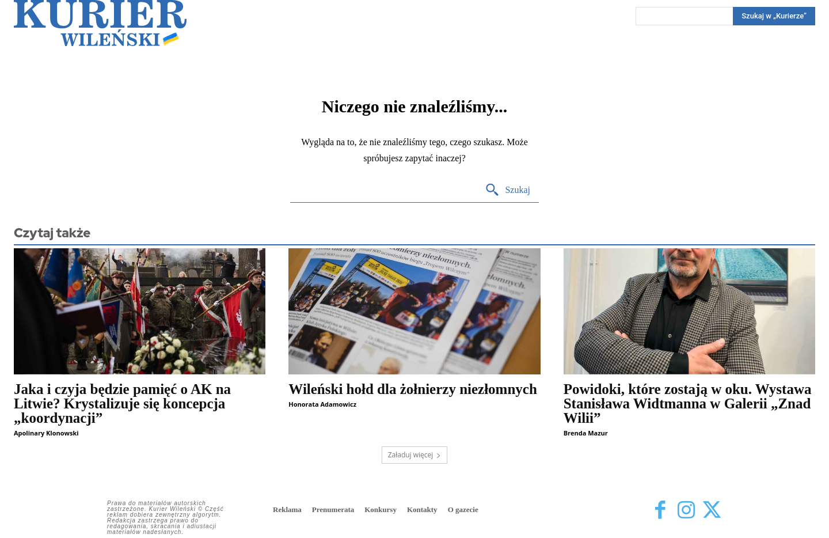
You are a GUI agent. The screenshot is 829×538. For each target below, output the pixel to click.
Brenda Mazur (586, 433)
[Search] (774, 16)
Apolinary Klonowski (46, 433)
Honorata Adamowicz (322, 404)
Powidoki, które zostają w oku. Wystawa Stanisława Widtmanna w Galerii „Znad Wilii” (688, 403)
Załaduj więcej (415, 455)
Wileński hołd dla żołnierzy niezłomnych (412, 389)
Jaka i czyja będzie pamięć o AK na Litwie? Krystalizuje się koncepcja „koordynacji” (122, 403)
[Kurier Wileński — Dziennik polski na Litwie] (100, 23)
